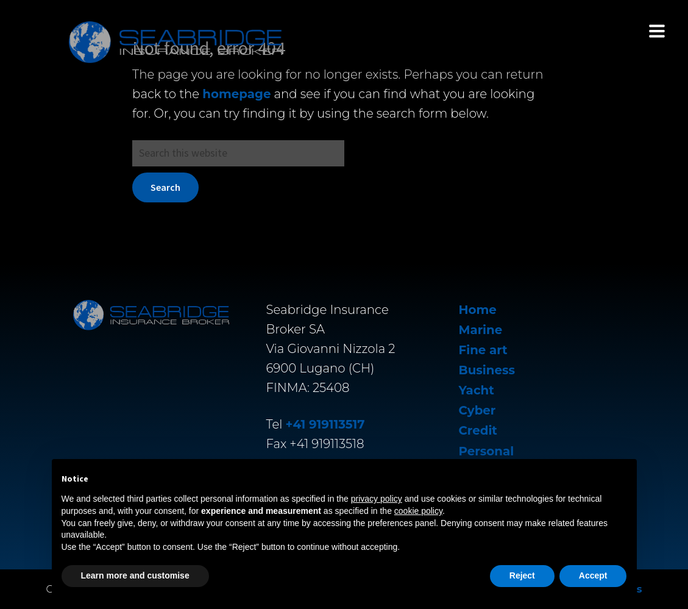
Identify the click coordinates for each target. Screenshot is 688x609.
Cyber (477, 410)
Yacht (476, 390)
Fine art (483, 350)
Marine (481, 329)
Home (478, 309)
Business (487, 370)
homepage (236, 94)
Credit (478, 430)
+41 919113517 (325, 424)
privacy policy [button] (376, 499)
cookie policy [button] (418, 511)
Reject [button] (522, 575)
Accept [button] (593, 575)
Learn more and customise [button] (135, 575)
